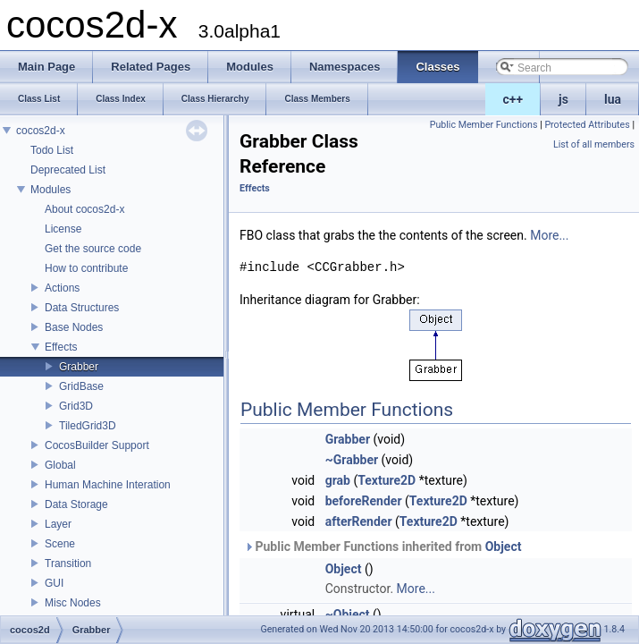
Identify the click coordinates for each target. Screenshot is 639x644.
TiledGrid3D (87, 425)
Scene (60, 544)
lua (612, 99)
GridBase (81, 386)
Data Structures (82, 307)
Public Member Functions (484, 125)
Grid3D (76, 406)
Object (503, 546)
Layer (58, 524)
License (63, 229)
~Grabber (351, 460)
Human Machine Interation (108, 485)
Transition (68, 563)
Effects (61, 347)
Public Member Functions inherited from (382, 546)
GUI (54, 583)
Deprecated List (67, 170)
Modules (50, 189)
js (563, 99)
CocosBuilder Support (97, 445)
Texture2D (386, 480)
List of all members (594, 144)
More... (549, 235)
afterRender (358, 521)
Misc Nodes (73, 603)
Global (60, 465)
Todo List (51, 150)
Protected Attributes (586, 125)
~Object (347, 614)
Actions (62, 288)
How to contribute (86, 268)
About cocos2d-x (84, 209)
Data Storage (76, 504)
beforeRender (363, 501)
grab (337, 480)
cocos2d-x (40, 130)
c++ (513, 99)
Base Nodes (74, 327)
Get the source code (93, 248)
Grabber (78, 366)
